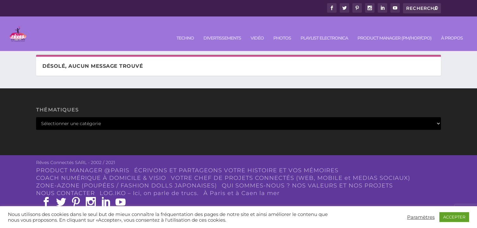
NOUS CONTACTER (65, 192)
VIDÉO (257, 29)
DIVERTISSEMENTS (222, 29)
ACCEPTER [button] (454, 216)
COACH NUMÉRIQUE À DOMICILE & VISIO (101, 177)
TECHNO (185, 29)
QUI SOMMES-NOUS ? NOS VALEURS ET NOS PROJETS (307, 185)
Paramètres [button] (421, 217)
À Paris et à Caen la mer (241, 192)
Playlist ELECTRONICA (324, 29)
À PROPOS (452, 29)
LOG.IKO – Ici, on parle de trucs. (149, 192)
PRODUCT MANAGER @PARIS (82, 170)
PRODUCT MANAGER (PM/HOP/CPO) (394, 29)
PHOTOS (282, 29)
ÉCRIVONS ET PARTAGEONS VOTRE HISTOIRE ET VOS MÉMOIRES (236, 170)
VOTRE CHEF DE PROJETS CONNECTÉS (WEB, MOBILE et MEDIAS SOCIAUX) (290, 177)
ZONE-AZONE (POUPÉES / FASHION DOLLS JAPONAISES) (126, 185)
